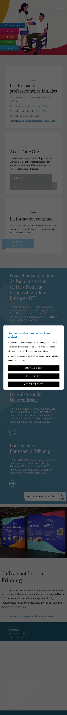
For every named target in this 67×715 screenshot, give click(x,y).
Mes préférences (33, 384)
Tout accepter (33, 368)
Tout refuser (33, 376)
